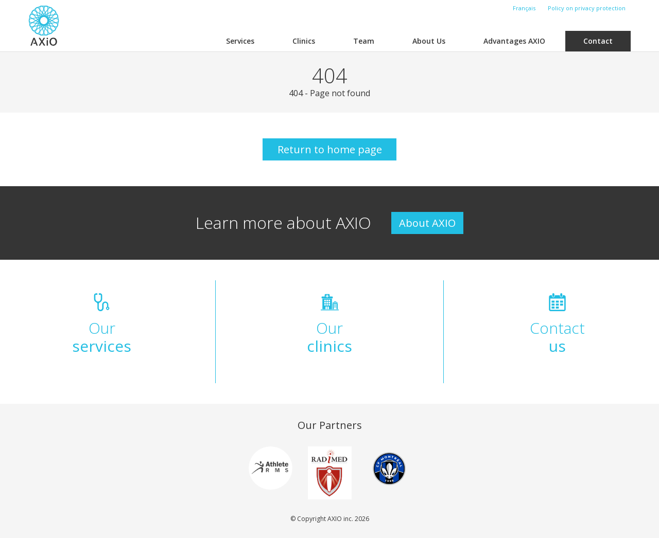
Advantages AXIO (514, 41)
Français (524, 8)
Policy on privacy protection (587, 8)
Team (363, 41)
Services (240, 41)
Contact (598, 41)
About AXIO (427, 223)
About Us (428, 41)
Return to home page (330, 149)
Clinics (303, 41)
